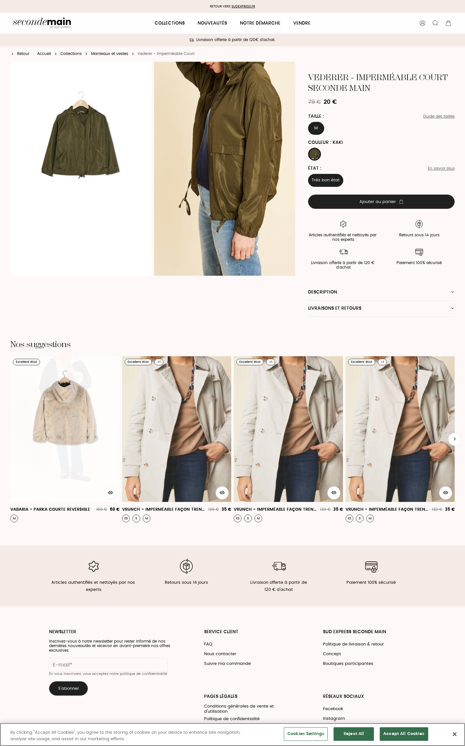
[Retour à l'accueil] (42, 23)
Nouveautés (212, 23)
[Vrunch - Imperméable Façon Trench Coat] (176, 439)
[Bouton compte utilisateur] (422, 23)
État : (314, 168)
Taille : (316, 116)
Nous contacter (220, 654)
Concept (332, 654)
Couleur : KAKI (325, 142)
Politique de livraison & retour (353, 644)
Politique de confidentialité (232, 719)
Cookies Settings (305, 734)
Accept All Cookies (403, 734)
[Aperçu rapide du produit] (110, 492)
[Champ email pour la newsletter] (108, 665)
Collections (170, 23)
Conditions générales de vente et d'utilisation (239, 709)
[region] (232, 734)
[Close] (455, 734)
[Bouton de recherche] (435, 23)
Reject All (354, 734)
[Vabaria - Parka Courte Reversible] (64, 439)
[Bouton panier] (448, 23)
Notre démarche (260, 23)
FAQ (208, 644)
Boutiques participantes (348, 664)
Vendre (301, 23)
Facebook (333, 709)
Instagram (334, 719)
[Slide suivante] (454, 439)
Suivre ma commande (227, 664)
